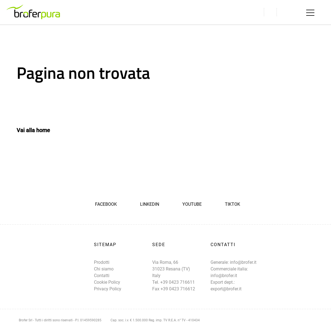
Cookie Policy (107, 282)
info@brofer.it (243, 262)
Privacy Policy (107, 288)
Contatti (101, 275)
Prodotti (101, 262)
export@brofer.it (226, 288)
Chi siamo (104, 269)
